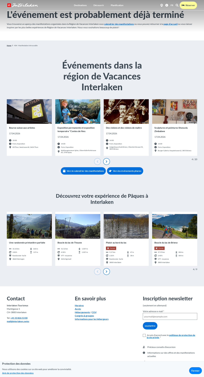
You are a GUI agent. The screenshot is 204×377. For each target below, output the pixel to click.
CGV (94, 312)
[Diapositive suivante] (106, 161)
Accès (78, 309)
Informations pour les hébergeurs (92, 319)
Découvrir (99, 5)
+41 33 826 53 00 (18, 318)
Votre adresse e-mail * (153, 311)
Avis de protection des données (18, 373)
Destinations (80, 5)
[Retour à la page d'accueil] (22, 5)
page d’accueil (170, 24)
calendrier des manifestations (119, 24)
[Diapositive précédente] (97, 161)
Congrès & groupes (84, 315)
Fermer (195, 370)
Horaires (79, 305)
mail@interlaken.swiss (18, 321)
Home (9, 45)
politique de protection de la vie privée (171, 336)
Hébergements (82, 312)
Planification (117, 5)
